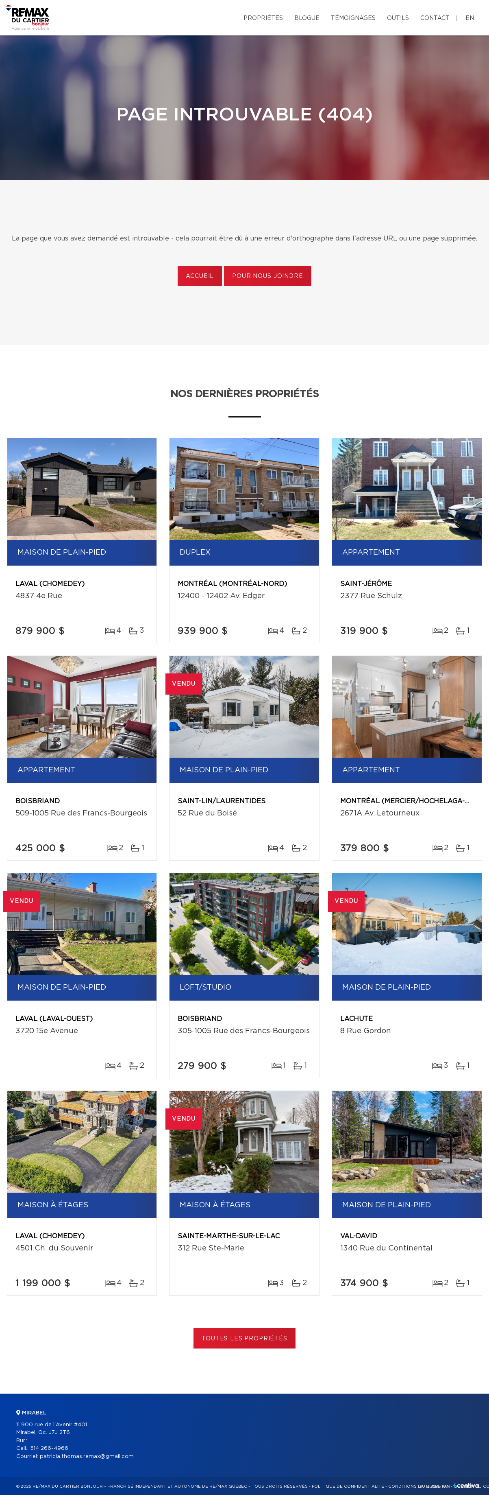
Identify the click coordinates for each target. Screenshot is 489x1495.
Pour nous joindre (267, 276)
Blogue (306, 18)
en (469, 18)
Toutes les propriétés (244, 1339)
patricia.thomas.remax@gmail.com (87, 1456)
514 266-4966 (49, 1448)
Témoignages (353, 18)
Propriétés (263, 18)
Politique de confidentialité (348, 1486)
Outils (398, 18)
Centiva (466, 1485)
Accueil (200, 276)
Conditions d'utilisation (419, 1486)
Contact (435, 18)
